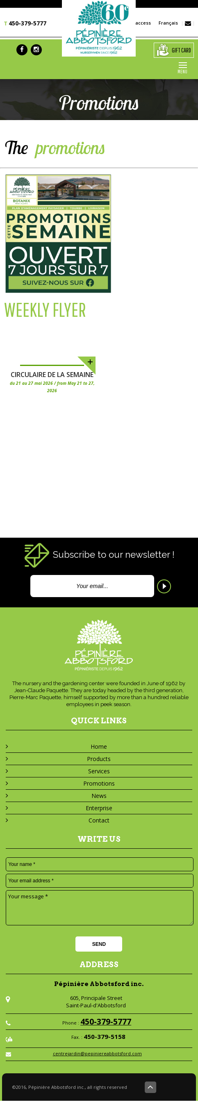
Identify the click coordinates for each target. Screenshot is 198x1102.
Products (99, 759)
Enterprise (99, 808)
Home (99, 746)
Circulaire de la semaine (52, 374)
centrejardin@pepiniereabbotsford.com (97, 1055)
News (99, 796)
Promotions (99, 783)
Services (99, 771)
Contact (99, 820)
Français (166, 23)
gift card (172, 50)
